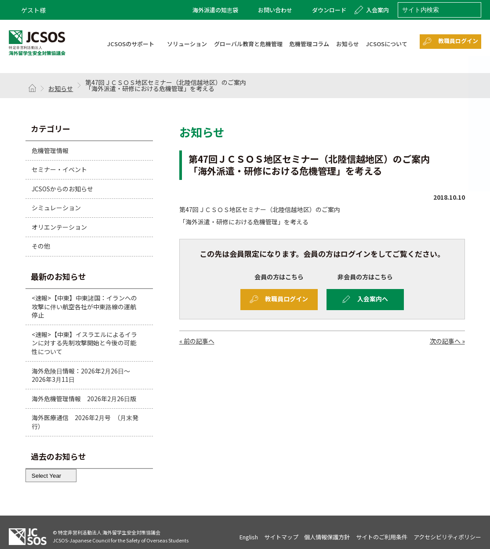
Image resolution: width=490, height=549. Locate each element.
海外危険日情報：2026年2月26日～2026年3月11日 (81, 375)
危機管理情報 (50, 150)
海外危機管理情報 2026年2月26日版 (84, 398)
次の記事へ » (447, 341)
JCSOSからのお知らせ (62, 188)
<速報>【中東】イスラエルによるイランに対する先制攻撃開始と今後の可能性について (84, 343)
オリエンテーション (59, 227)
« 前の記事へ (196, 341)
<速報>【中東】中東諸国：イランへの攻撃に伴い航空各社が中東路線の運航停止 (84, 306)
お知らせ (60, 88)
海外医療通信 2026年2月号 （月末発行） (85, 422)
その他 (41, 246)
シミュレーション (56, 207)
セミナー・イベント (59, 169)
